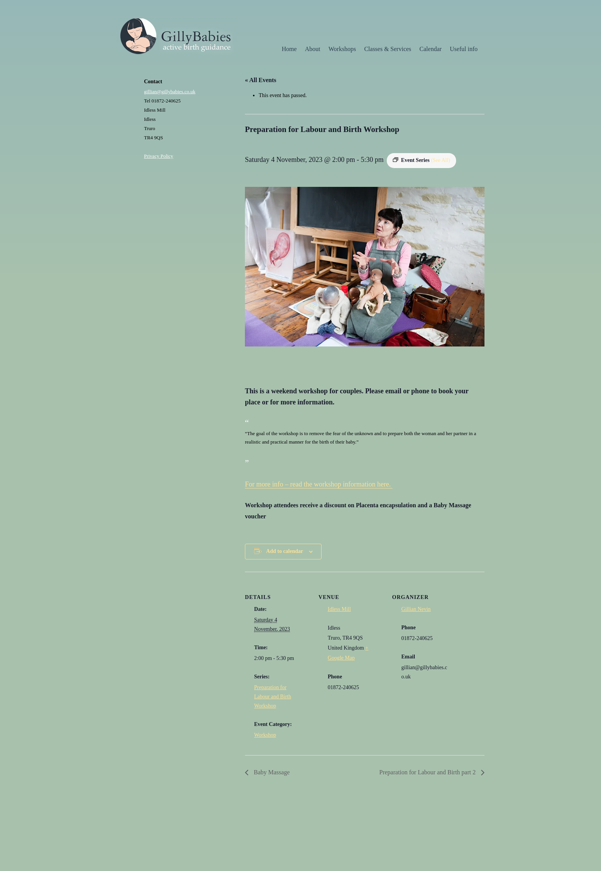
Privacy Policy (158, 156)
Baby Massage (271, 772)
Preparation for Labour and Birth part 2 (428, 772)
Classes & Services (387, 49)
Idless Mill (339, 609)
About (312, 49)
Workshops (342, 49)
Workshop (265, 735)
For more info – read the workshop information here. (318, 484)
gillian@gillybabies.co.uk (169, 91)
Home (289, 49)
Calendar (430, 49)
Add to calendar (284, 551)
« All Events (260, 80)
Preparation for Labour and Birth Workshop (272, 697)
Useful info (464, 49)
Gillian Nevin (416, 609)
